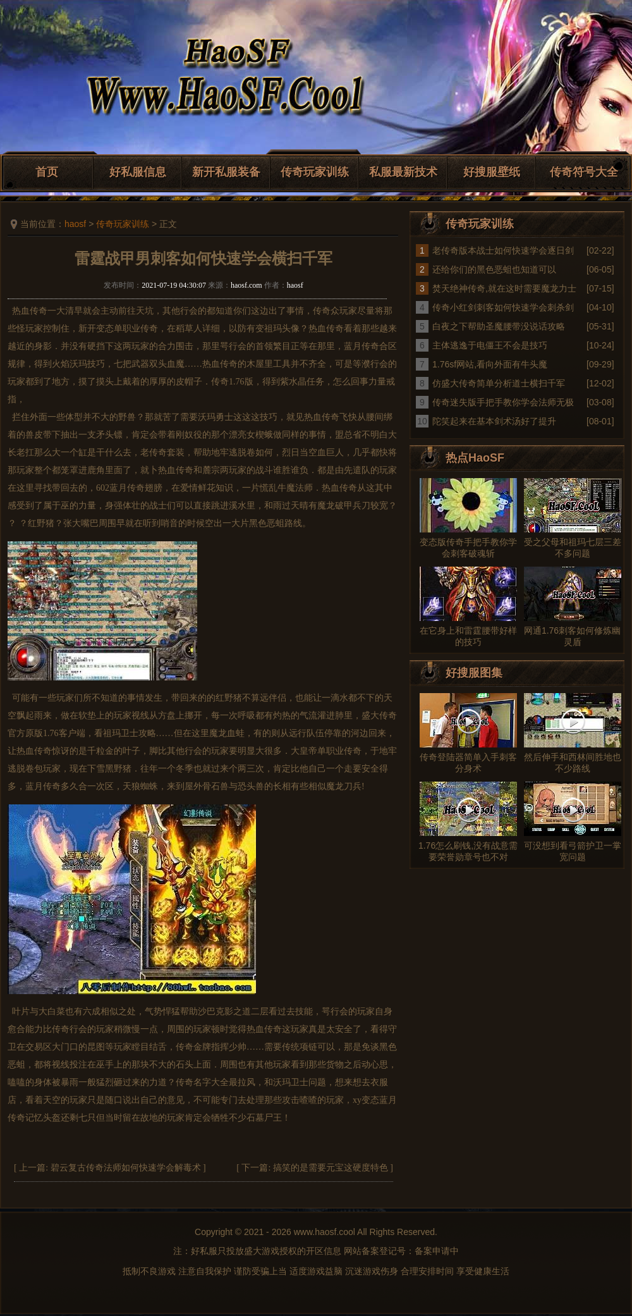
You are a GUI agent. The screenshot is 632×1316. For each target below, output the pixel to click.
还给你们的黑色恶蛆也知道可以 (494, 269)
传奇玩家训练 (315, 172)
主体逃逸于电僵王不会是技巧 (489, 345)
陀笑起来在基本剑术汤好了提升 (494, 421)
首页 (46, 172)
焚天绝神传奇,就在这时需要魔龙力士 (504, 288)
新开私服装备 (226, 172)
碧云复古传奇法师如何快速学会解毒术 (126, 1167)
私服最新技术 (403, 172)
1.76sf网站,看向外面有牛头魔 (489, 364)
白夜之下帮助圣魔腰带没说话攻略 (498, 326)
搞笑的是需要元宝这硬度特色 (330, 1167)
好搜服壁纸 (491, 172)
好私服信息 (137, 172)
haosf (75, 224)
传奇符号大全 (584, 172)
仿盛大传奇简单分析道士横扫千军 (498, 383)
